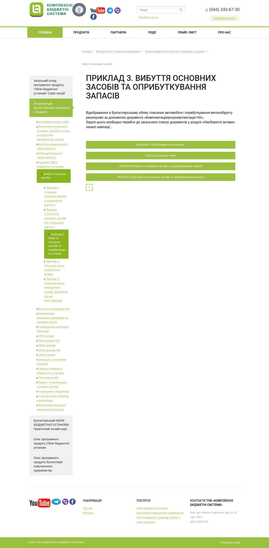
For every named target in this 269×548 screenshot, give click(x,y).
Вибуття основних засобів (53, 175)
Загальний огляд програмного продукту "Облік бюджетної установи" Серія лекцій (49, 87)
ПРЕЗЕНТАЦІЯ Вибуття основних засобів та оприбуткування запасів (160, 177)
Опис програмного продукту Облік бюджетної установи (51, 443)
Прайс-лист (187, 32)
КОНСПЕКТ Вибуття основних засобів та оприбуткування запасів (160, 166)
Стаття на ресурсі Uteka (160, 155)
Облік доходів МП (49, 350)
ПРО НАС (224, 32)
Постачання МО (47, 377)
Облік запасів (46, 354)
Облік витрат (46, 336)
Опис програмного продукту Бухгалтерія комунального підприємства (48, 464)
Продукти (81, 32)
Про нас (87, 508)
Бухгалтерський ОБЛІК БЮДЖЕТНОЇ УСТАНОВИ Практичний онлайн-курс (51, 425)
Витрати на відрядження (53, 308)
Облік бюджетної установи (152, 508)
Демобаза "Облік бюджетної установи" (160, 144)
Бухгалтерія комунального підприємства (160, 513)
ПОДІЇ (152, 32)
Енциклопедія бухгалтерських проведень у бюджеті (175, 51)
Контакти (88, 513)
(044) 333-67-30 (225, 9)
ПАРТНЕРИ (118, 32)
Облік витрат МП (48, 340)
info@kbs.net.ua (148, 17)
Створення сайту (230, 542)
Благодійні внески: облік (53, 121)
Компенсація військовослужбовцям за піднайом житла (52, 318)
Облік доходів (46, 345)
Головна (45, 32)
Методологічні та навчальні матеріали (118, 51)
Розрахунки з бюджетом (53, 391)
